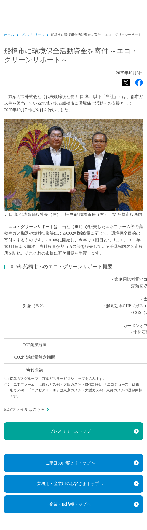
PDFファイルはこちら (24, 409)
